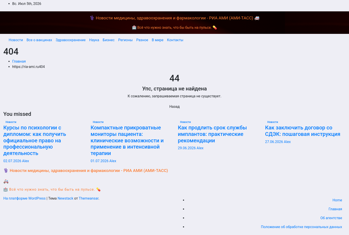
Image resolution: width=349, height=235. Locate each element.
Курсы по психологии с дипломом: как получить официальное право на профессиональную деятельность (34, 140)
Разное (142, 40)
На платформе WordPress (25, 198)
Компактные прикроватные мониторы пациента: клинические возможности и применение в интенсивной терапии (127, 140)
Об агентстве (331, 218)
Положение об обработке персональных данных (301, 227)
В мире (158, 40)
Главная (19, 61)
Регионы (125, 40)
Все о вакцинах (39, 40)
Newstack (65, 198)
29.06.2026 (187, 148)
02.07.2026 (12, 161)
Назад (174, 106)
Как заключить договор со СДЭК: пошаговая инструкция (302, 131)
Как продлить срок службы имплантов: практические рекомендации (212, 134)
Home (337, 200)
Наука (94, 40)
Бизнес (109, 40)
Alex (25, 161)
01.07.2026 (100, 161)
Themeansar (88, 198)
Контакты (175, 40)
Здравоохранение (70, 40)
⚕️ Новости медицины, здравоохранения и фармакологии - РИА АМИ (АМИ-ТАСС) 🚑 (174, 17)
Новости (16, 40)
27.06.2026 (274, 142)
